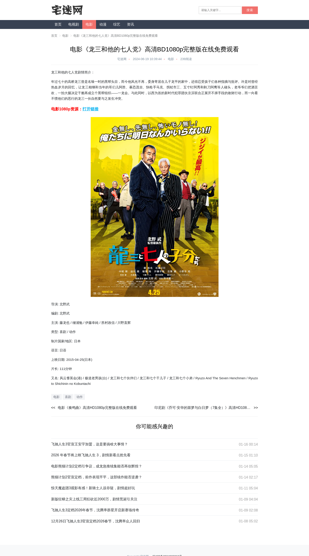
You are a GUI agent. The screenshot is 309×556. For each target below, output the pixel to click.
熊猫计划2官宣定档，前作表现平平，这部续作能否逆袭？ (96, 477)
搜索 (250, 10)
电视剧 (73, 24)
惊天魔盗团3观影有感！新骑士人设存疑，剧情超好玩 (93, 488)
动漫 (102, 24)
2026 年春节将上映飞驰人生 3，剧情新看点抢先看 (90, 455)
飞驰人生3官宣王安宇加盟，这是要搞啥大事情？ (89, 444)
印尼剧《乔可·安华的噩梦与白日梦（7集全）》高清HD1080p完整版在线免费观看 (206, 408)
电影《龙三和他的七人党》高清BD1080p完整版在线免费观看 (115, 35)
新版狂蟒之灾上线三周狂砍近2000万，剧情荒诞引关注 (94, 499)
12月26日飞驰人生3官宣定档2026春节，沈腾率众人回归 (95, 521)
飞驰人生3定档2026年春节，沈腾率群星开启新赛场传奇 (95, 510)
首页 (58, 24)
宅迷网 (121, 59)
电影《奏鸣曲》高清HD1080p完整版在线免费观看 (97, 408)
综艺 (116, 24)
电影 (89, 24)
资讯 (130, 24)
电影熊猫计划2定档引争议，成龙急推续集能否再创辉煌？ (96, 466)
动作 (79, 397)
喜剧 (68, 397)
